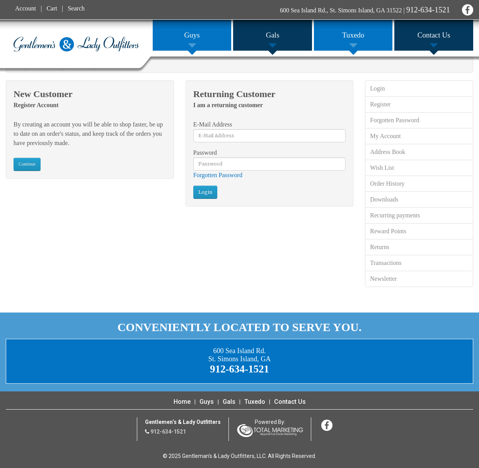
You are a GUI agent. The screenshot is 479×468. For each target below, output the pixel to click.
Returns (379, 247)
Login (377, 88)
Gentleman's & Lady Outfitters (76, 44)
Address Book (387, 152)
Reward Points (388, 231)
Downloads (384, 199)
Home (182, 401)
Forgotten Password (217, 175)
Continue (27, 164)
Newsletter (383, 278)
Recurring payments (395, 215)
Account (25, 8)
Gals (229, 401)
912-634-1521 (428, 9)
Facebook (466, 8)
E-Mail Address (212, 124)
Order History (387, 183)
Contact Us (290, 401)
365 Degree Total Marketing (270, 430)
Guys (206, 401)
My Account (385, 136)
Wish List (382, 167)
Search (76, 8)
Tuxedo (254, 401)
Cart (51, 8)
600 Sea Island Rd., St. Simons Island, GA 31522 (341, 10)
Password (205, 152)
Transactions (385, 263)
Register (380, 104)
